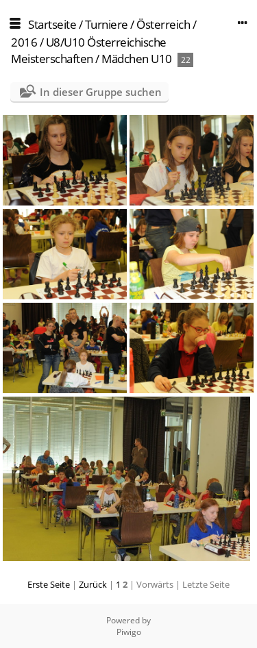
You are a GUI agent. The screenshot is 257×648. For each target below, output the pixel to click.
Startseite (52, 24)
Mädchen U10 (136, 58)
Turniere (106, 24)
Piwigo (129, 632)
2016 (24, 42)
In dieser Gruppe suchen (101, 92)
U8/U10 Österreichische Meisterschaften (89, 50)
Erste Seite (48, 584)
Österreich (163, 24)
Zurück (93, 584)
